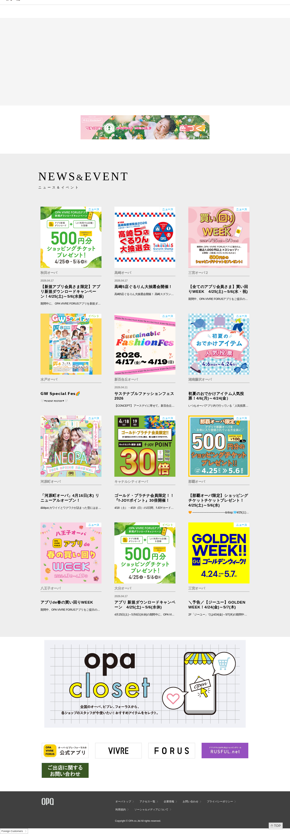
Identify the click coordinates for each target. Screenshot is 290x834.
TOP (277, 826)
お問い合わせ (190, 801)
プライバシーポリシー (220, 801)
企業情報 (169, 801)
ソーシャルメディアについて (151, 809)
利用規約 (120, 809)
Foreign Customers (12, 831)
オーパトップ (123, 801)
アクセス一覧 (147, 801)
